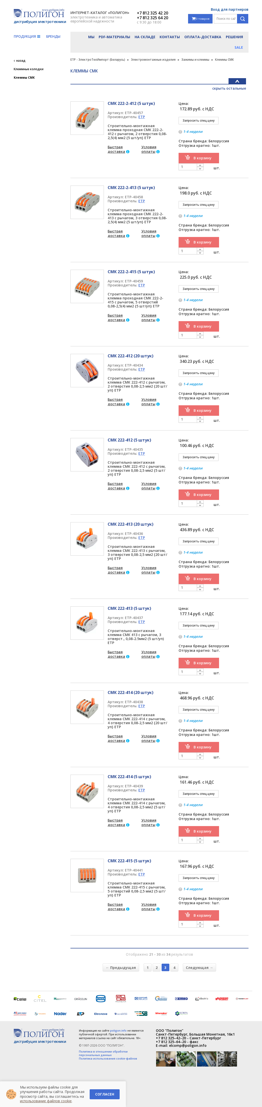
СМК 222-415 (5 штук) (129, 861)
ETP (141, 116)
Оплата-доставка (202, 36)
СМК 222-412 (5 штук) (129, 440)
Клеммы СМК (24, 77)
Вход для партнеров (230, 9)
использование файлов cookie (46, 1101)
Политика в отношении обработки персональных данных (103, 1053)
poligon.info (118, 1030)
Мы (91, 36)
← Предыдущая (121, 967)
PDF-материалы (114, 36)
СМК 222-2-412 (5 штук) (131, 103)
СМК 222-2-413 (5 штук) (131, 187)
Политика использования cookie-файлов (108, 1058)
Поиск (242, 18)
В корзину (203, 158)
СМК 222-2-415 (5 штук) (131, 271)
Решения (234, 36)
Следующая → (199, 967)
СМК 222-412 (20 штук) (130, 356)
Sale (239, 47)
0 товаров (200, 19)
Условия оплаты (148, 149)
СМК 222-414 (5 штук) (129, 776)
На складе (145, 36)
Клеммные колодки (28, 69)
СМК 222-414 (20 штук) (130, 692)
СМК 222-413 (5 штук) (129, 608)
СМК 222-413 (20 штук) (130, 524)
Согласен (104, 1094)
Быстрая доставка (116, 149)
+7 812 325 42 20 (152, 13)
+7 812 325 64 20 (152, 17)
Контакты (170, 36)
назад (20, 60)
